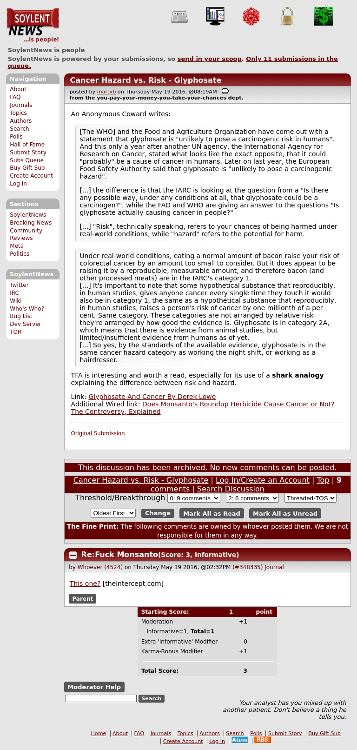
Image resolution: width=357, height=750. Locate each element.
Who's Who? (27, 308)
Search (19, 129)
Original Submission (98, 433)
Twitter (19, 285)
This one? (85, 583)
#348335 (248, 567)
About (18, 89)
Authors (21, 121)
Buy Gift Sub (27, 168)
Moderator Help (94, 687)
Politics (19, 254)
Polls (16, 136)
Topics (18, 113)
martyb (106, 92)
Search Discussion (230, 489)
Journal (274, 567)
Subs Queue (27, 160)
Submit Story (28, 152)
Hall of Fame (27, 144)
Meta (17, 246)
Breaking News (31, 222)
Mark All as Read (211, 513)
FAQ (15, 97)
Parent (82, 599)
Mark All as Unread (285, 513)
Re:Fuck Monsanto (119, 554)
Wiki (15, 301)
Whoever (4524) (100, 567)
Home (98, 733)
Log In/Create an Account (263, 480)
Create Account (31, 176)
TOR (15, 332)
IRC (14, 293)
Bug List (21, 316)
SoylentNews (33, 25)
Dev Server (25, 324)
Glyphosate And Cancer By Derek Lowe (152, 396)
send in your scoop (210, 58)
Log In (18, 183)
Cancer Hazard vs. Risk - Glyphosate (145, 80)
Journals (21, 105)
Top (323, 480)
